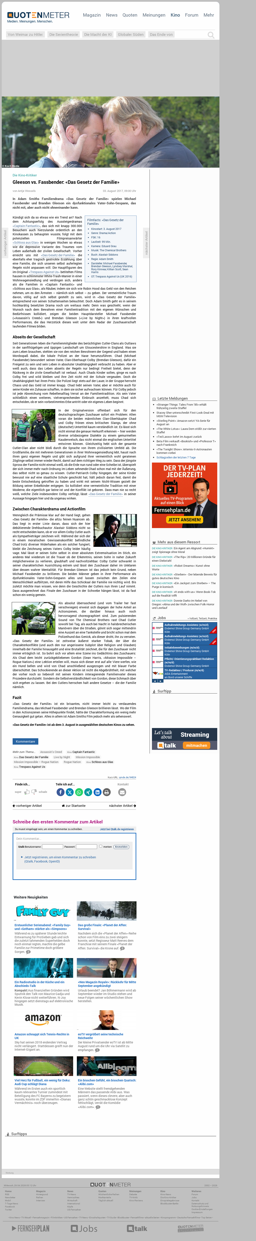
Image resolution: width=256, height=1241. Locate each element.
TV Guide (111, 1217)
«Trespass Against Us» (44, 272)
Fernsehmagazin (41, 1217)
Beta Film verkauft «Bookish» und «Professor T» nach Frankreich (186, 443)
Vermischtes (73, 1197)
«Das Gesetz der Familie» (58, 255)
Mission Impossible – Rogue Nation (36, 762)
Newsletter (10, 1197)
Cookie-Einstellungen (202, 1209)
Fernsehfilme (137, 1217)
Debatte (133, 1194)
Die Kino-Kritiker (168, 1197)
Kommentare (25, 741)
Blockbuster (123, 1217)
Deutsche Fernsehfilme (188, 1217)
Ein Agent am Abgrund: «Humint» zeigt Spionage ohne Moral (183, 550)
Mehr (209, 15)
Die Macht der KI (98, 34)
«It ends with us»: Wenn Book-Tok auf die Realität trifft (184, 593)
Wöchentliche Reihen (108, 1194)
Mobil (8, 1200)
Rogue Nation (72, 762)
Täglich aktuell (105, 1200)
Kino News (14, 1217)
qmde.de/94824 (127, 777)
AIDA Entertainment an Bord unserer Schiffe (178, 673)
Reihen (39, 1197)
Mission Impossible (88, 757)
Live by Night (62, 757)
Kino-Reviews (136, 1200)
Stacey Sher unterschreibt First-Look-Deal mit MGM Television (185, 414)
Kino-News (165, 1194)
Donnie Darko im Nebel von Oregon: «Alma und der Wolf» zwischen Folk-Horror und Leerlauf (183, 604)
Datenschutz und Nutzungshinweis (200, 1205)
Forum (191, 15)
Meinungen (154, 15)
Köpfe (70, 1206)
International (73, 1203)
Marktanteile (104, 1197)
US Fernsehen (71, 1217)
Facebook (10, 1206)
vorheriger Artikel (27, 806)
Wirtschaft (72, 1200)
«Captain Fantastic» (26, 226)
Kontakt (195, 1200)
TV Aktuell (26, 1217)
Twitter (8, 1209)
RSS (7, 1194)
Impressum (197, 1212)
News (112, 15)
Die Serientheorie (63, 34)
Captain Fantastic (81, 752)
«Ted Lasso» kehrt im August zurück (179, 437)
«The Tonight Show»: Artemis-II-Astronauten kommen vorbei (184, 451)
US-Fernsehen (74, 1209)
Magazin (92, 15)
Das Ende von (161, 34)
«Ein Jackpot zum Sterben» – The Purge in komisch (184, 585)
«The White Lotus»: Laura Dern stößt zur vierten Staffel (186, 430)
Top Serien (206, 1217)
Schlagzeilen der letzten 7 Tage (176, 457)
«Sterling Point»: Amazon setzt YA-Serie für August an (183, 422)
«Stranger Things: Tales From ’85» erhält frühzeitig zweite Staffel (182, 406)
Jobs (194, 1197)
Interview (40, 1200)
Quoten (130, 15)
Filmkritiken (57, 1217)
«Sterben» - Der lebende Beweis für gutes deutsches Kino (184, 576)
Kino (175, 15)
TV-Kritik (133, 1197)
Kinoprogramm (168, 1217)
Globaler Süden (131, 34)
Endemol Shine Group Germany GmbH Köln (184, 628)
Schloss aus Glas (99, 762)
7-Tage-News (11, 1203)
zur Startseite (74, 806)
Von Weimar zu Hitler (25, 34)
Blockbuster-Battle (169, 1203)
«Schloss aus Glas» (26, 242)
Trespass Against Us (29, 766)
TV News (83, 1217)
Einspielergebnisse (169, 1200)
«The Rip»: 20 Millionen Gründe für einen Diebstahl (184, 558)
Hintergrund (42, 1194)
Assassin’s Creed (51, 752)
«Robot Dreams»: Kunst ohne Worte (181, 567)
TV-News (71, 1194)
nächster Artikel (122, 806)
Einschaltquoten (97, 1217)
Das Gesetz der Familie (31, 757)
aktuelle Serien (152, 1217)
